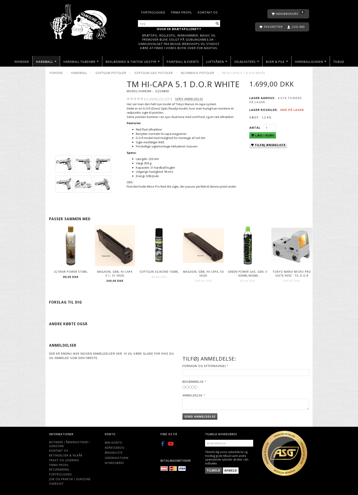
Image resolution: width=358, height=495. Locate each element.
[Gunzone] (79, 20)
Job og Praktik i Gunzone (70, 479)
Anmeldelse (192, 395)
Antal (255, 128)
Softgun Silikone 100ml (159, 271)
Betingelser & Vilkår (65, 455)
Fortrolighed (153, 12)
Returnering (59, 469)
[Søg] (217, 23)
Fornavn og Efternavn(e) (204, 366)
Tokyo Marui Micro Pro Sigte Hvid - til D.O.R (292, 273)
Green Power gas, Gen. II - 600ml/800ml (247, 273)
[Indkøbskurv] (288, 14)
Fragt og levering (64, 460)
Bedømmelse (193, 382)
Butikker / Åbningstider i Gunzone (69, 444)
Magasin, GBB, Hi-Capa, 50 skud (203, 273)
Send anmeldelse (200, 416)
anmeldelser (158, 99)
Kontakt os (208, 12)
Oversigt (56, 483)
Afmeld (230, 470)
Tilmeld (213, 470)
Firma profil (181, 12)
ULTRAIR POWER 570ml (71, 271)
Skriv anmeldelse (189, 99)
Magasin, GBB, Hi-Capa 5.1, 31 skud (114, 273)
